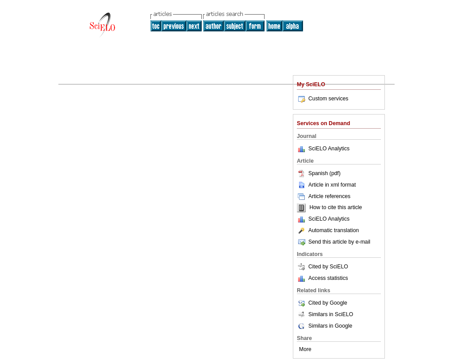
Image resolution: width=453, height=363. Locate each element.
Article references (323, 196)
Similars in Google (324, 326)
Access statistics (328, 278)
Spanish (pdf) (319, 173)
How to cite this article (335, 208)
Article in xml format (326, 185)
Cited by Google (322, 303)
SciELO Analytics (328, 148)
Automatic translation (328, 230)
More (305, 349)
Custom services (322, 99)
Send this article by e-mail (333, 242)
